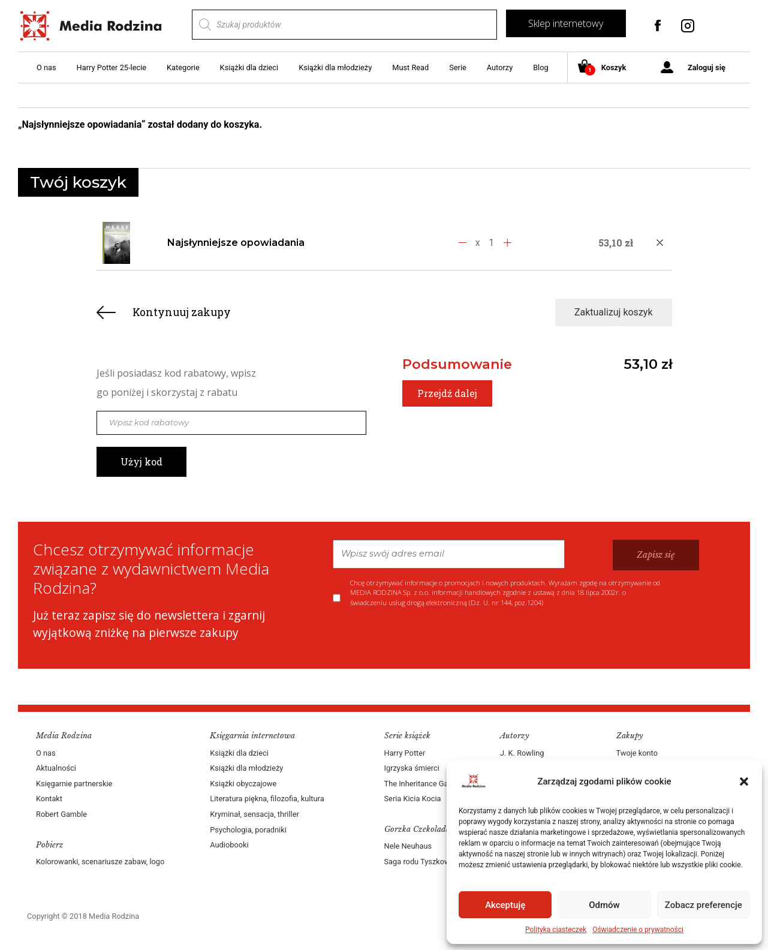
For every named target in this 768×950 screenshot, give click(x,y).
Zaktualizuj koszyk (613, 312)
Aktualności (56, 767)
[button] (744, 781)
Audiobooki (229, 844)
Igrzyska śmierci (411, 767)
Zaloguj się (706, 67)
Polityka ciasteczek (555, 929)
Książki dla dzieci (249, 67)
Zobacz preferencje (703, 905)
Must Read (410, 67)
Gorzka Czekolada (417, 829)
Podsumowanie (457, 364)
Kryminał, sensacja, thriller (254, 814)
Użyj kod (141, 461)
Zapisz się (656, 554)
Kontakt (49, 798)
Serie (457, 67)
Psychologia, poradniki (248, 829)
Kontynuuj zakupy (181, 312)
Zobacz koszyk (688, 125)
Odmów (604, 905)
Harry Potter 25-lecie (111, 67)
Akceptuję (505, 905)
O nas (46, 67)
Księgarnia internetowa (252, 735)
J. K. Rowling (522, 752)
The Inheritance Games (423, 783)
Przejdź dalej (447, 393)
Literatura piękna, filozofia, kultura (267, 798)
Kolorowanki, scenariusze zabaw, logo (100, 861)
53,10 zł (648, 364)
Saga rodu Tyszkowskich (426, 861)
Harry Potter (405, 752)
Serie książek (407, 735)
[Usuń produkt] (660, 243)
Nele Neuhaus (408, 845)
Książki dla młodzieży (335, 67)
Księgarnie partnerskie (74, 783)
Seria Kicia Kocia (412, 798)
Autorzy (500, 67)
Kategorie (183, 67)
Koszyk (606, 68)
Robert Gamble (61, 814)
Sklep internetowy (565, 23)
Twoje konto (637, 752)
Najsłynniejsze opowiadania (236, 242)
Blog (541, 67)
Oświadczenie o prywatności (637, 929)
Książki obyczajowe (243, 783)
